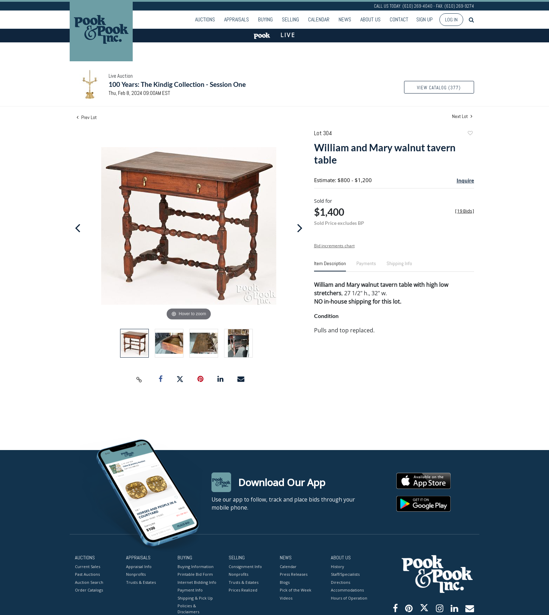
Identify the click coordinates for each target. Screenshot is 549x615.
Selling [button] (290, 19)
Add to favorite (470, 134)
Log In (451, 19)
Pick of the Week (295, 590)
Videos (286, 597)
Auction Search (89, 582)
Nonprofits (136, 574)
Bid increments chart (334, 246)
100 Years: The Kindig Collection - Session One (177, 84)
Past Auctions (87, 574)
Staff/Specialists (345, 574)
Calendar (318, 19)
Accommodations (347, 590)
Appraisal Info (139, 566)
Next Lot (462, 116)
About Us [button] (370, 19)
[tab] (330, 266)
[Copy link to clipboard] (139, 379)
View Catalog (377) (439, 88)
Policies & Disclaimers (188, 608)
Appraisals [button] (236, 19)
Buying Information (196, 566)
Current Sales (87, 566)
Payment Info (190, 590)
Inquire (465, 180)
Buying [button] (265, 19)
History (337, 566)
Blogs (285, 582)
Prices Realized (243, 590)
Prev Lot (87, 117)
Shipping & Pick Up (195, 597)
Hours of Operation (349, 597)
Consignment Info (245, 566)
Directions (340, 582)
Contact (399, 19)
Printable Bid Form (195, 574)
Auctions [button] (205, 19)
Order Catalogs (89, 590)
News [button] (345, 19)
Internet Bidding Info (197, 582)
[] (464, 211)
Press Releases (293, 574)
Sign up (424, 19)
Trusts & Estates (141, 582)
